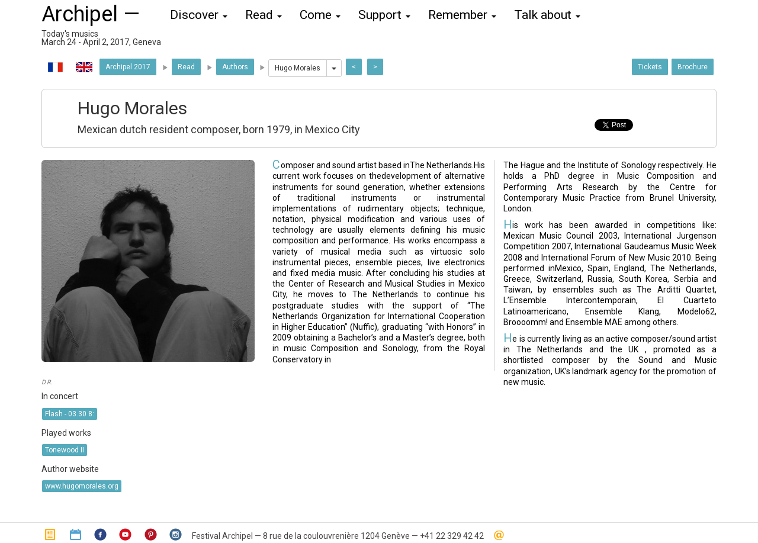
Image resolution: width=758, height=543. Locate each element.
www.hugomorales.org (81, 486)
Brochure (692, 67)
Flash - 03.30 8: (69, 414)
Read (186, 67)
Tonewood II (64, 450)
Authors (235, 67)
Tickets (650, 67)
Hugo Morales (297, 68)
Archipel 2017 (127, 67)
